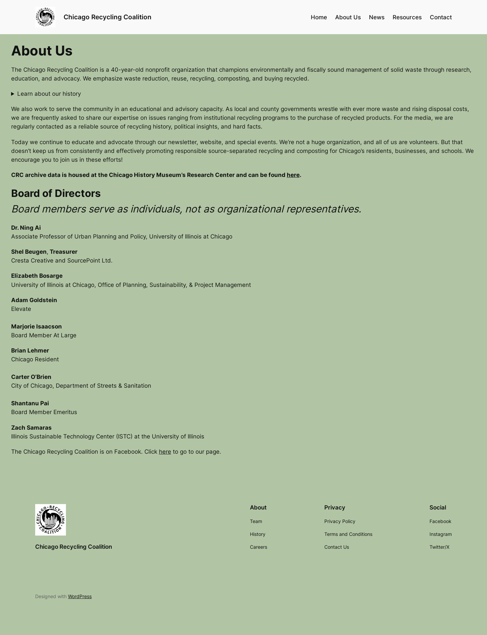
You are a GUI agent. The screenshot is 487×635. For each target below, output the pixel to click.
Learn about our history (49, 93)
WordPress (80, 596)
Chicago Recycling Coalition (108, 17)
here (293, 175)
